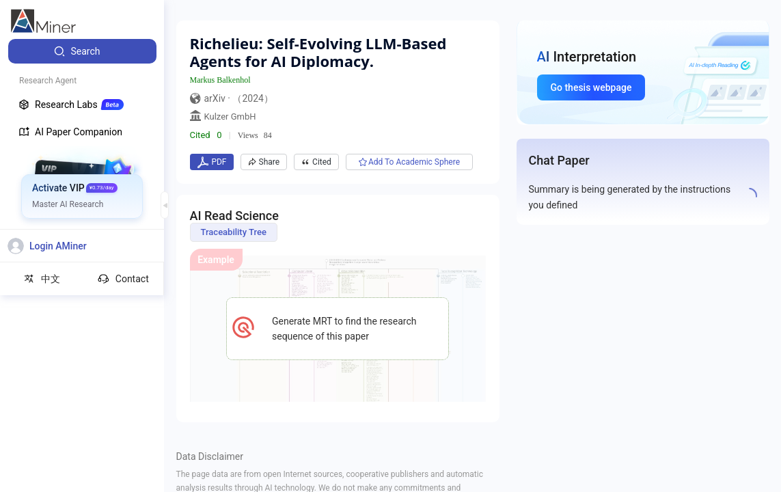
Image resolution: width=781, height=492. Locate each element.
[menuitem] (82, 51)
